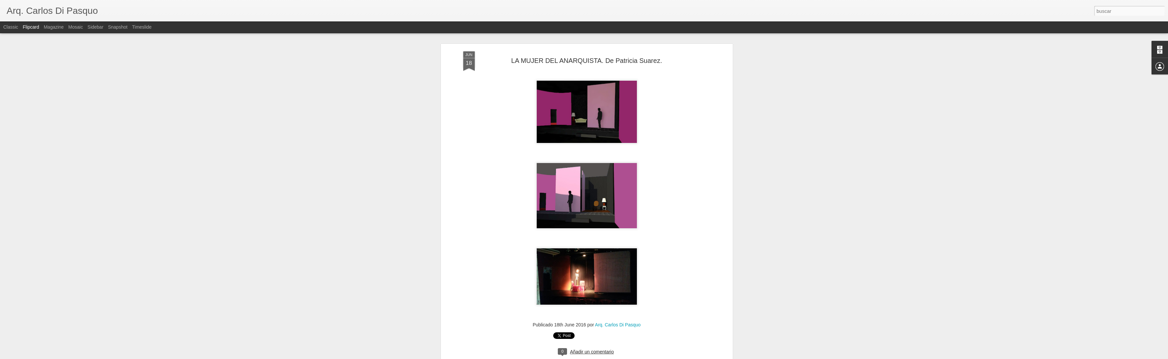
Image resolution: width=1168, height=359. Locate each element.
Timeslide (142, 27)
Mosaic (75, 27)
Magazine (54, 27)
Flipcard (31, 27)
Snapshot (118, 27)
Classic (10, 27)
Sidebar (95, 27)
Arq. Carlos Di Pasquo (618, 212)
